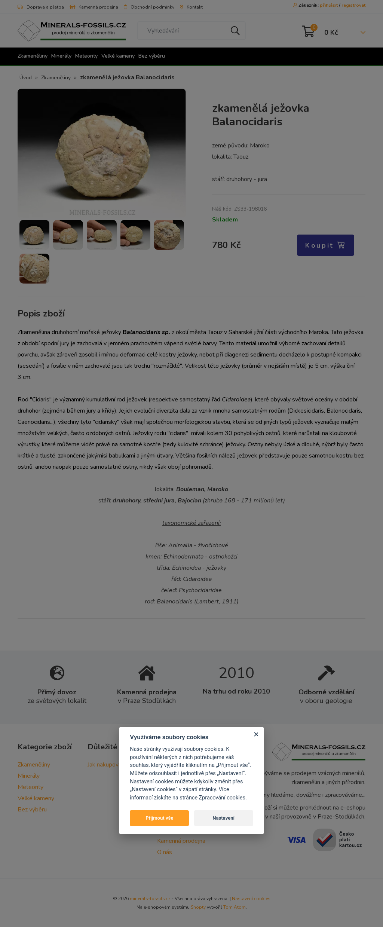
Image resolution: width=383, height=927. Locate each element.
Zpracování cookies (222, 798)
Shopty (198, 907)
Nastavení (223, 818)
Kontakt (191, 7)
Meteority (86, 55)
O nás (164, 852)
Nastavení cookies (251, 899)
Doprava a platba (41, 7)
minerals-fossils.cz (150, 899)
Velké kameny (118, 55)
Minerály (61, 55)
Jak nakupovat (106, 765)
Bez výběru (151, 55)
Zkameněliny (33, 55)
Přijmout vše (159, 818)
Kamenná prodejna (94, 7)
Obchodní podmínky (149, 7)
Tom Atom (234, 907)
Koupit (325, 245)
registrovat (353, 5)
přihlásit (329, 5)
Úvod (25, 77)
